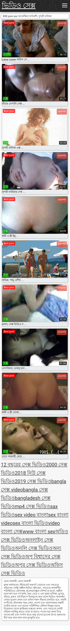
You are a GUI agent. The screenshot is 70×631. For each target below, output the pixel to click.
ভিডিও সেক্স (18, 5)
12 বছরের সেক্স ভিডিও (23, 465)
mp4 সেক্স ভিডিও (32, 506)
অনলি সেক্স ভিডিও (34, 548)
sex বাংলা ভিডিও (30, 523)
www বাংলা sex (39, 531)
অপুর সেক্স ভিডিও (32, 565)
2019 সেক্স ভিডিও (33, 481)
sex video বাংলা (31, 515)
